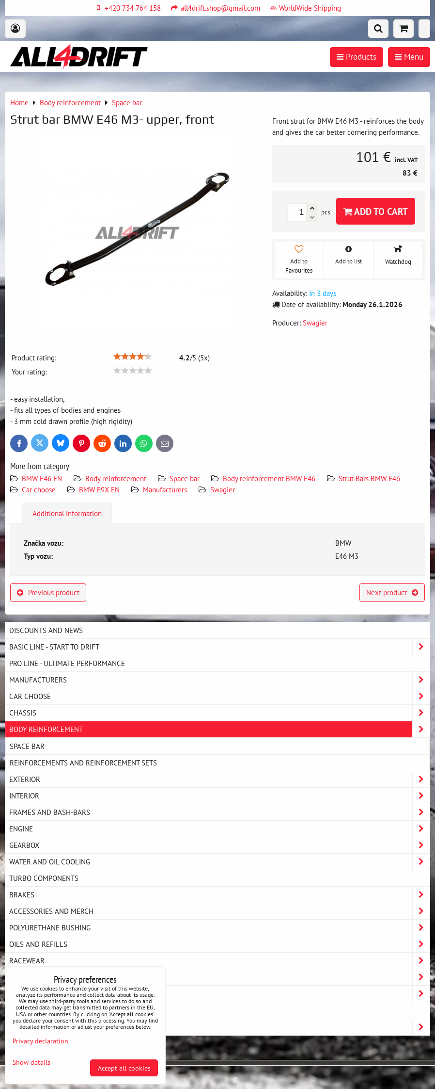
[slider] (132, 356)
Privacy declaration (40, 1040)
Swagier (222, 489)
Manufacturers (165, 489)
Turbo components (43, 878)
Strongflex (219, 1027)
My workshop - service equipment (219, 977)
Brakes (219, 895)
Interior (219, 796)
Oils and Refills (219, 944)
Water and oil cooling (219, 862)
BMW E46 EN (42, 478)
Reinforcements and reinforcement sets (83, 762)
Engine (219, 829)
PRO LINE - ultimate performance (67, 663)
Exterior (219, 779)
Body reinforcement (115, 478)
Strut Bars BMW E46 (369, 478)
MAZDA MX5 (28, 1010)
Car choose (39, 489)
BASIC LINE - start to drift (219, 647)
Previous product (48, 592)
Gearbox (219, 845)
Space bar (185, 478)
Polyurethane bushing (219, 928)
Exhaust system (219, 994)
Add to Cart (375, 211)
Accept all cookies (124, 1068)
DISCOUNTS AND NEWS (46, 630)
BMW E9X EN (99, 489)
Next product (392, 592)
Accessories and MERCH (219, 911)
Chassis (219, 713)
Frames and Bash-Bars (219, 812)
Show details (31, 1062)
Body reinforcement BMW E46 (269, 478)
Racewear (219, 961)
